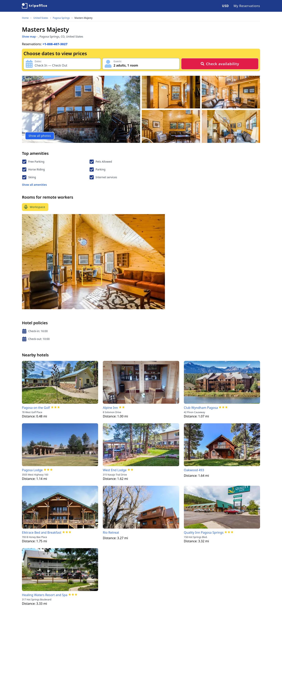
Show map (29, 36)
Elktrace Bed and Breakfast (41, 532)
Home (25, 18)
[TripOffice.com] (34, 6)
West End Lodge (115, 470)
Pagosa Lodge (32, 470)
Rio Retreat (111, 532)
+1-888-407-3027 (55, 44)
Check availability (220, 63)
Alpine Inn (110, 407)
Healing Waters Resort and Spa (44, 595)
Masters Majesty (83, 18)
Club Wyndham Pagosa (201, 407)
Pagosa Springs (61, 18)
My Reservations (247, 6)
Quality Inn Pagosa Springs (204, 532)
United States (40, 18)
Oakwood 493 (194, 470)
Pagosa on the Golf (36, 407)
